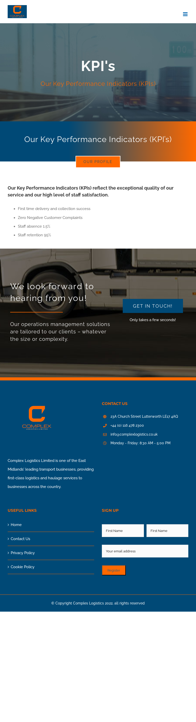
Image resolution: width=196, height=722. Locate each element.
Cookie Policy (22, 567)
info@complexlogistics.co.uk (134, 434)
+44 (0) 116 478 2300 (127, 425)
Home (16, 524)
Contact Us (20, 539)
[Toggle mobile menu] (185, 14)
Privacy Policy (23, 553)
